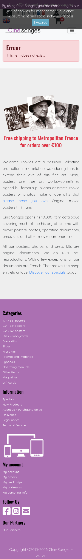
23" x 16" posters (14, 331)
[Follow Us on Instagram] (16, 513)
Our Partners (11, 530)
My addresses (12, 487)
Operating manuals (16, 367)
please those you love (25, 200)
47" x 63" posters (14, 320)
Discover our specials (47, 272)
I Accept (40, 22)
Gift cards (9, 382)
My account (11, 472)
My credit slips (12, 482)
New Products (12, 404)
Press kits (9, 351)
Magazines (10, 377)
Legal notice (11, 420)
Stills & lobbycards (15, 336)
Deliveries (9, 415)
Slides (7, 346)
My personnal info (15, 492)
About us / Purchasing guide (22, 410)
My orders (10, 477)
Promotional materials (18, 357)
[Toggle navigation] (72, 30)
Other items (11, 372)
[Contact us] (26, 513)
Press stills (10, 341)
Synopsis (9, 362)
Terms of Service (14, 425)
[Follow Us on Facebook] (7, 513)
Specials (8, 399)
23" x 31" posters (14, 326)
